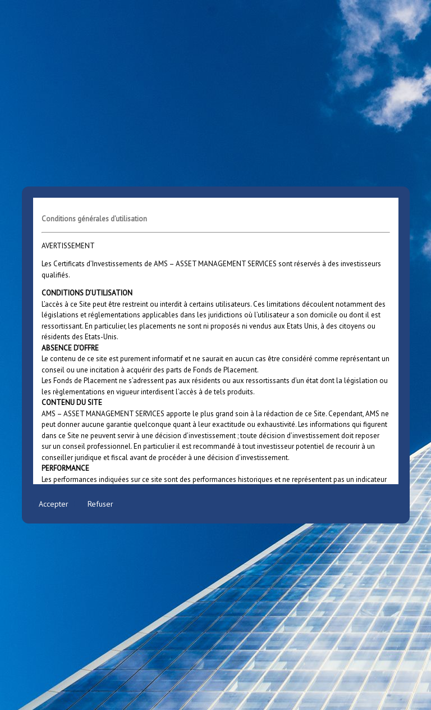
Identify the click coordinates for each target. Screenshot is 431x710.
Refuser (100, 504)
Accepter (53, 504)
